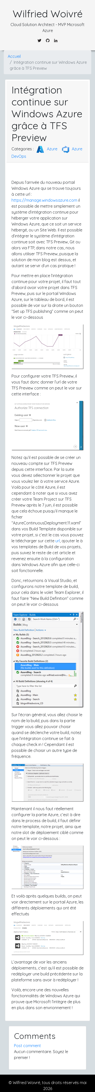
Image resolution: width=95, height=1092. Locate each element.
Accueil (14, 56)
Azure (46, 148)
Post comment (27, 1045)
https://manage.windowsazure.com (44, 200)
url (57, 540)
